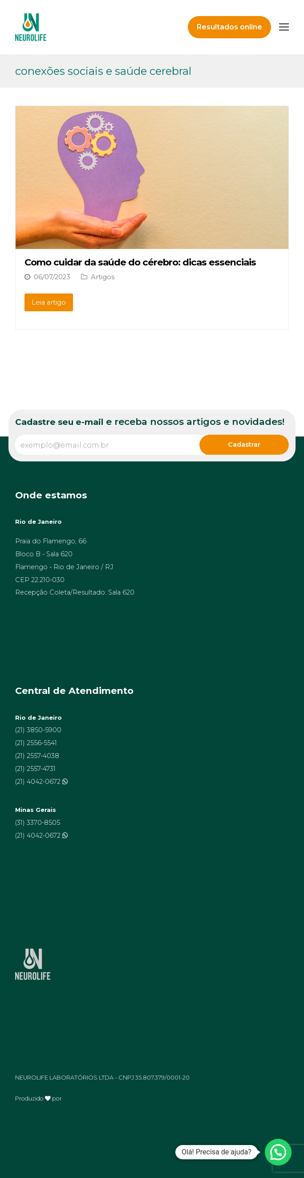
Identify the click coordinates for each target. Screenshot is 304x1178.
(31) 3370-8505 (37, 823)
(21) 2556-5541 (36, 743)
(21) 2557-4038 (37, 756)
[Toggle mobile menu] (284, 27)
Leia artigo (49, 302)
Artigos (102, 277)
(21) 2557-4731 (35, 769)
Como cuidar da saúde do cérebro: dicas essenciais (140, 262)
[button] (278, 1152)
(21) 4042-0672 (38, 782)
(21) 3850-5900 (38, 730)
